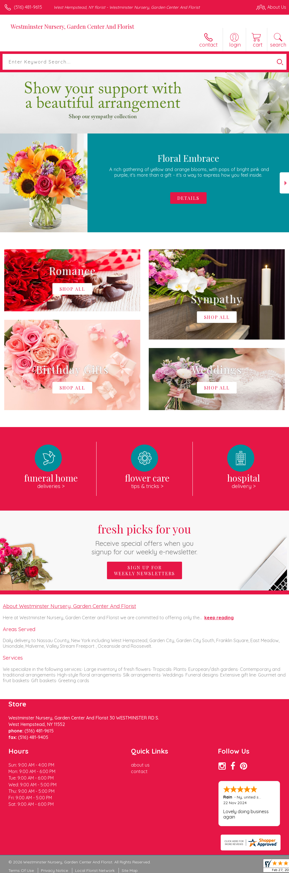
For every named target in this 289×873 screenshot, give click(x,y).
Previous (4, 183)
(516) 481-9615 (28, 7)
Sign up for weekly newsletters (144, 570)
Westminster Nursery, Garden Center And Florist (72, 26)
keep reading (219, 617)
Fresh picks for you (144, 538)
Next (284, 183)
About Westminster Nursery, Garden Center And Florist (69, 606)
